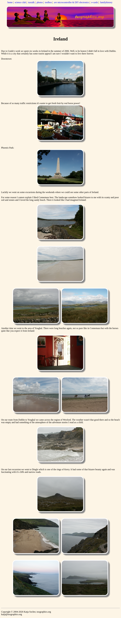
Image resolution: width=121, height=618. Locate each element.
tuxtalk (31, 2)
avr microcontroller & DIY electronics (71, 2)
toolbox (48, 2)
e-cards (94, 2)
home (10, 2)
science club (20, 2)
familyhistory (106, 2)
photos (40, 2)
